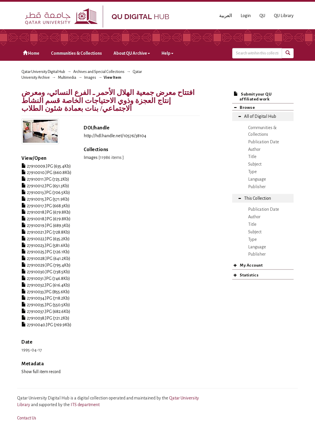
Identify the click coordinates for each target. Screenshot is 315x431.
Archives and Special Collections (98, 72)
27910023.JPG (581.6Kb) (45, 245)
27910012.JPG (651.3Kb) (45, 186)
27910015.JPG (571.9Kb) (45, 199)
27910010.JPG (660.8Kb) (46, 172)
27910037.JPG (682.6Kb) (45, 311)
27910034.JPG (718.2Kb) (45, 298)
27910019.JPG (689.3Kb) (45, 225)
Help (167, 53)
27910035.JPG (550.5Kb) (45, 304)
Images (90, 78)
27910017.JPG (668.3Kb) (45, 205)
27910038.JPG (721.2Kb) (45, 318)
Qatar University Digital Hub (43, 72)
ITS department (85, 404)
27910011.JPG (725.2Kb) (45, 179)
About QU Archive (131, 53)
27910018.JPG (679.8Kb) (46, 212)
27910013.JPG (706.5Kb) (45, 192)
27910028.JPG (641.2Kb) (45, 258)
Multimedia (67, 78)
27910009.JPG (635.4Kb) (46, 166)
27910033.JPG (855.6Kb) (45, 291)
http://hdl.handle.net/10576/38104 (115, 135)
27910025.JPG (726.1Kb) (45, 252)
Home (31, 53)
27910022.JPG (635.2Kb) (45, 238)
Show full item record (41, 371)
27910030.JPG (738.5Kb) (45, 271)
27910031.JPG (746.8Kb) (45, 278)
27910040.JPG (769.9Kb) (46, 324)
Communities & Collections (76, 53)
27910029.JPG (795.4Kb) (46, 265)
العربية (225, 15)
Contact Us (26, 418)
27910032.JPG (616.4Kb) (45, 285)
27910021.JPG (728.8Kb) (45, 232)
